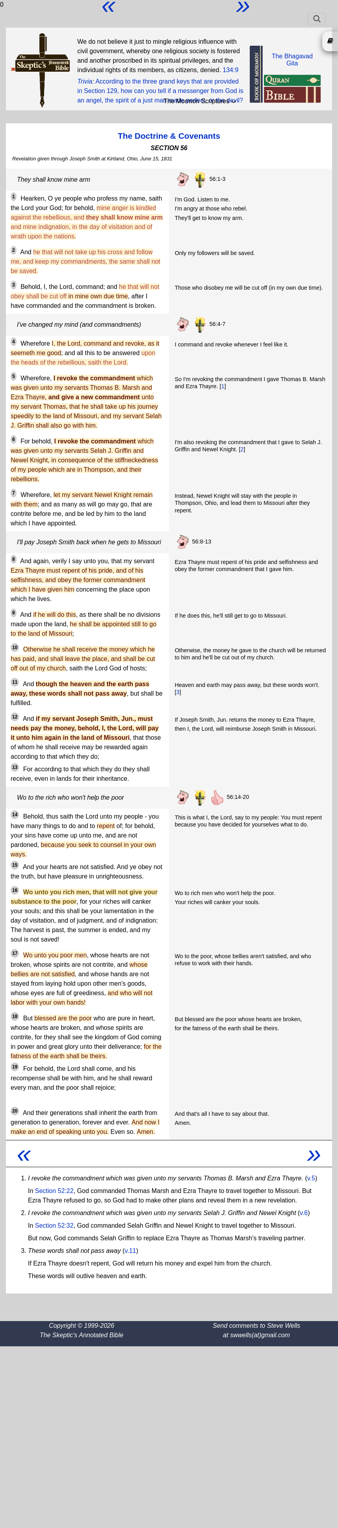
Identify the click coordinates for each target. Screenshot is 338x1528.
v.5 (311, 1178)
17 (14, 953)
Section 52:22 (54, 1190)
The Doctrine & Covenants (169, 135)
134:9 (230, 70)
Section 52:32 (54, 1225)
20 (14, 1111)
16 (14, 890)
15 (14, 865)
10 (14, 647)
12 (14, 717)
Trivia (84, 81)
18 (14, 1016)
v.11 (130, 1250)
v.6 (304, 1213)
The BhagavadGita (292, 60)
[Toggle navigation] (317, 18)
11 (14, 682)
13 (14, 767)
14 (14, 814)
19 (14, 1067)
